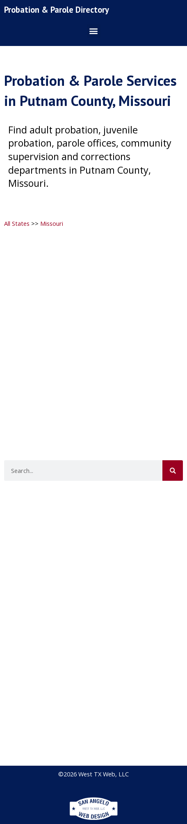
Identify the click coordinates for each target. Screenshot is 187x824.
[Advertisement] (92, 328)
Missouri (51, 223)
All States (17, 223)
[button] (93, 31)
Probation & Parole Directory (56, 9)
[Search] (172, 470)
